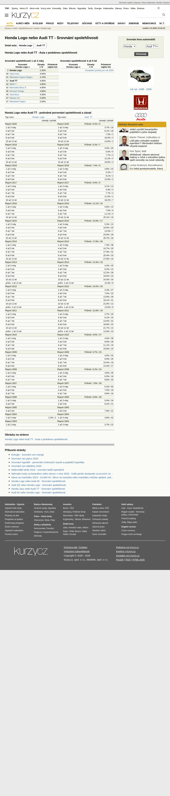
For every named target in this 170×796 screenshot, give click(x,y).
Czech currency (128, 530)
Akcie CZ (24, 8)
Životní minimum (12, 527)
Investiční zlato (74, 527)
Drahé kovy (68, 524)
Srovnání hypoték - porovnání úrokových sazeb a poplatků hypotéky (47, 462)
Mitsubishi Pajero (18, 101)
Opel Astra (14, 74)
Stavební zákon (99, 530)
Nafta (84, 531)
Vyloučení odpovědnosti (77, 551)
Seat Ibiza (14, 94)
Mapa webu (132, 522)
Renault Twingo (17, 91)
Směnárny (38, 512)
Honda (35, 117)
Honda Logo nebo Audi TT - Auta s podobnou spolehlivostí (36, 439)
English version (128, 527)
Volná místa (46, 516)
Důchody (38, 536)
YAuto (144, 3)
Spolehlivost (138, 508)
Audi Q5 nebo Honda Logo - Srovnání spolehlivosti (38, 485)
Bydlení (38, 23)
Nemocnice (149, 23)
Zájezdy (137, 3)
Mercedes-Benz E (18, 87)
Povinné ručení (11, 534)
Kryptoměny (68, 519)
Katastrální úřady (99, 515)
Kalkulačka (108, 8)
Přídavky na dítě (12, 515)
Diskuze (140, 8)
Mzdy (60, 23)
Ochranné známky (100, 519)
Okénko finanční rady (130, 124)
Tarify (90, 8)
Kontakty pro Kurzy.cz (128, 555)
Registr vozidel (127, 512)
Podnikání (97, 504)
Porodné (50, 528)
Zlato (65, 8)
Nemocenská (39, 528)
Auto (15, 28)
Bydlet (159, 3)
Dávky (121, 23)
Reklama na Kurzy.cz (127, 547)
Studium (167, 3)
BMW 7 (13, 84)
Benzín (78, 531)
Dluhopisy (67, 512)
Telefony (73, 23)
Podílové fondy (79, 512)
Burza (65, 508)
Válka (132, 8)
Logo (42, 117)
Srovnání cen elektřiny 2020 (26, 466)
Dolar (52, 512)
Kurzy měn (46, 8)
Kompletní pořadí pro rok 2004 (99, 70)
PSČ (107, 508)
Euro (47, 512)
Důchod (87, 23)
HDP (76, 515)
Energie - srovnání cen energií (27, 454)
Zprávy (15, 8)
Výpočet (20, 504)
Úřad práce (39, 520)
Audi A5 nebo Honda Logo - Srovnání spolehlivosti (38, 492)
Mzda (47, 520)
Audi (87, 117)
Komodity (56, 8)
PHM (71, 531)
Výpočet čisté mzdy (13, 508)
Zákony (118, 8)
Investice (67, 504)
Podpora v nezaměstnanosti (46, 532)
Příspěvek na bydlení (14, 519)
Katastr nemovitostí (100, 512)
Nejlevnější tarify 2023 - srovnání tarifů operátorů (37, 469)
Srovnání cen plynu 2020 (24, 458)
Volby (123, 522)
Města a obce (98, 508)
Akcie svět (34, 8)
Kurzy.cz (8, 28)
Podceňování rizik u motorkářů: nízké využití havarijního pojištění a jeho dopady (148, 136)
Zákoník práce (98, 527)
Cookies (83, 547)
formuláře (102, 534)
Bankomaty (47, 504)
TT (91, 117)
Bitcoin (72, 8)
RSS (127, 559)
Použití (120, 559)
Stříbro (85, 527)
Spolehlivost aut (25, 28)
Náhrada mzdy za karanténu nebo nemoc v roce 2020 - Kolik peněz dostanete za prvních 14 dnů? (62, 473)
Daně (94, 534)
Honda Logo (25, 45)
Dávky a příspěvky (42, 525)
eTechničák (133, 515)
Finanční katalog (128, 518)
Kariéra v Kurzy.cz (126, 551)
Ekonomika (68, 515)
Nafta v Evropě (69, 534)
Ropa (65, 531)
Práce (126, 8)
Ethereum (86, 519)
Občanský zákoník (100, 523)
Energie (98, 8)
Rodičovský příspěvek (14, 523)
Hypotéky (81, 8)
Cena (129, 508)
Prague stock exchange (131, 534)
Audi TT (41, 45)
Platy (53, 520)
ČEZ (72, 508)
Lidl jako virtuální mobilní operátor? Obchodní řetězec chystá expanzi (146, 150)
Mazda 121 (15, 98)
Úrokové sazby (40, 508)
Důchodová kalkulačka (14, 512)
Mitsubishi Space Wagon (21, 77)
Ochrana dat (70, 547)
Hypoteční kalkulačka (14, 530)
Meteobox (152, 3)
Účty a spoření (104, 23)
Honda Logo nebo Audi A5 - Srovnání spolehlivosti (38, 481)
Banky (37, 504)
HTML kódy (138, 559)
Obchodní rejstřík (126, 3)
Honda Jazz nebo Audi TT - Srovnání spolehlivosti (38, 488)
